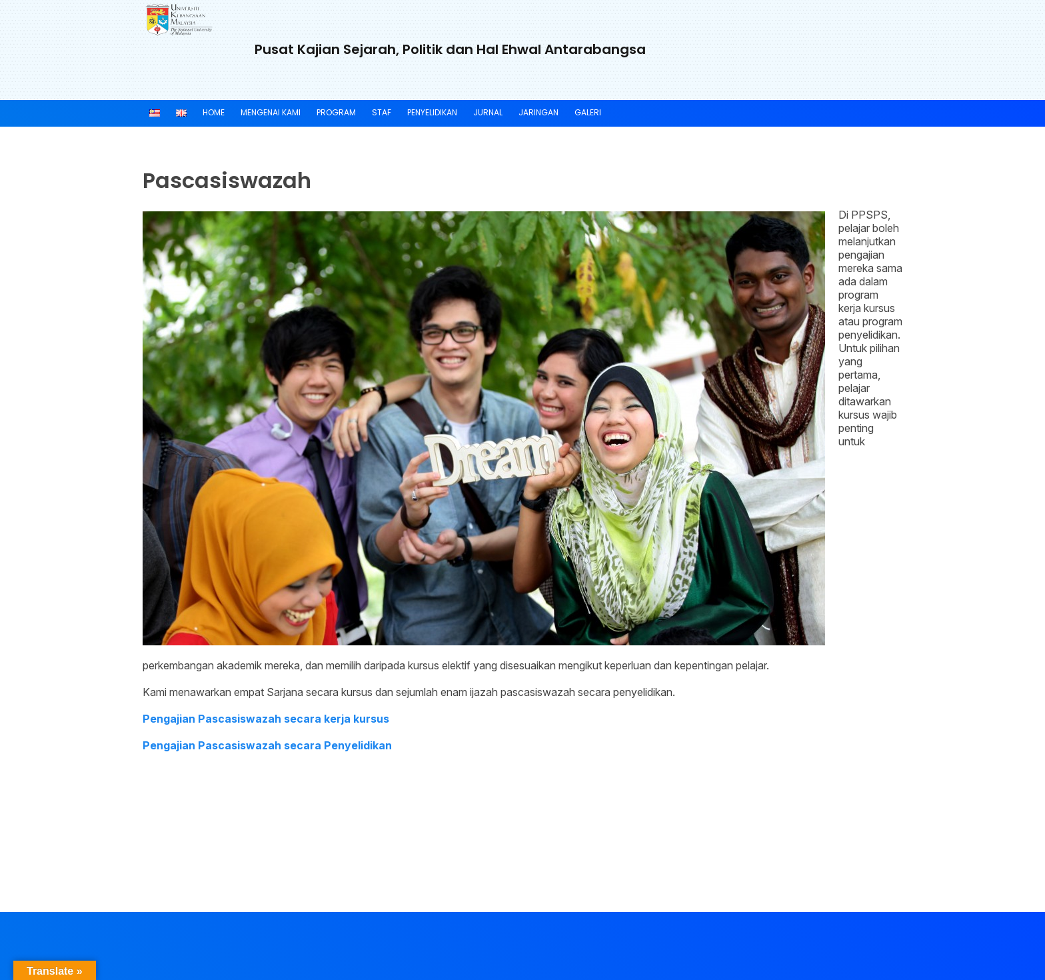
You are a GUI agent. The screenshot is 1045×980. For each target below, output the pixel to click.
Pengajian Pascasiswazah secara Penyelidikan (267, 745)
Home (214, 112)
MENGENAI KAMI (271, 112)
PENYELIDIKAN (432, 112)
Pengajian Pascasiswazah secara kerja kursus (266, 718)
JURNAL (488, 112)
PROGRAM (336, 112)
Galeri (587, 112)
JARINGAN (538, 112)
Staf (381, 112)
